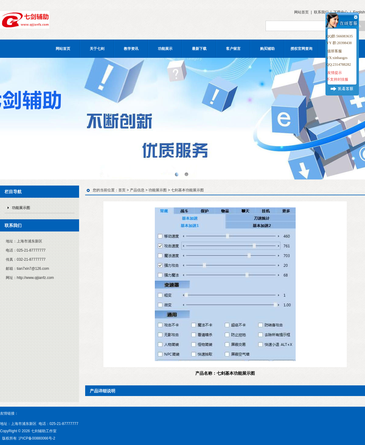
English (359, 12)
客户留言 (233, 49)
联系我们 (321, 12)
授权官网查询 (301, 49)
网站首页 (301, 12)
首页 (122, 190)
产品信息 (137, 190)
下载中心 (340, 12)
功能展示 (165, 49)
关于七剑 (97, 49)
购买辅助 (267, 49)
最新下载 (199, 49)
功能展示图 (21, 208)
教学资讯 (131, 49)
